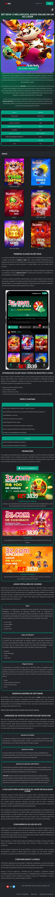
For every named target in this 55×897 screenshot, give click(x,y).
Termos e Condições (22, 894)
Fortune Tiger (7, 622)
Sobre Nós (34, 894)
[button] (52, 10)
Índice (4, 154)
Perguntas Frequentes (46, 894)
